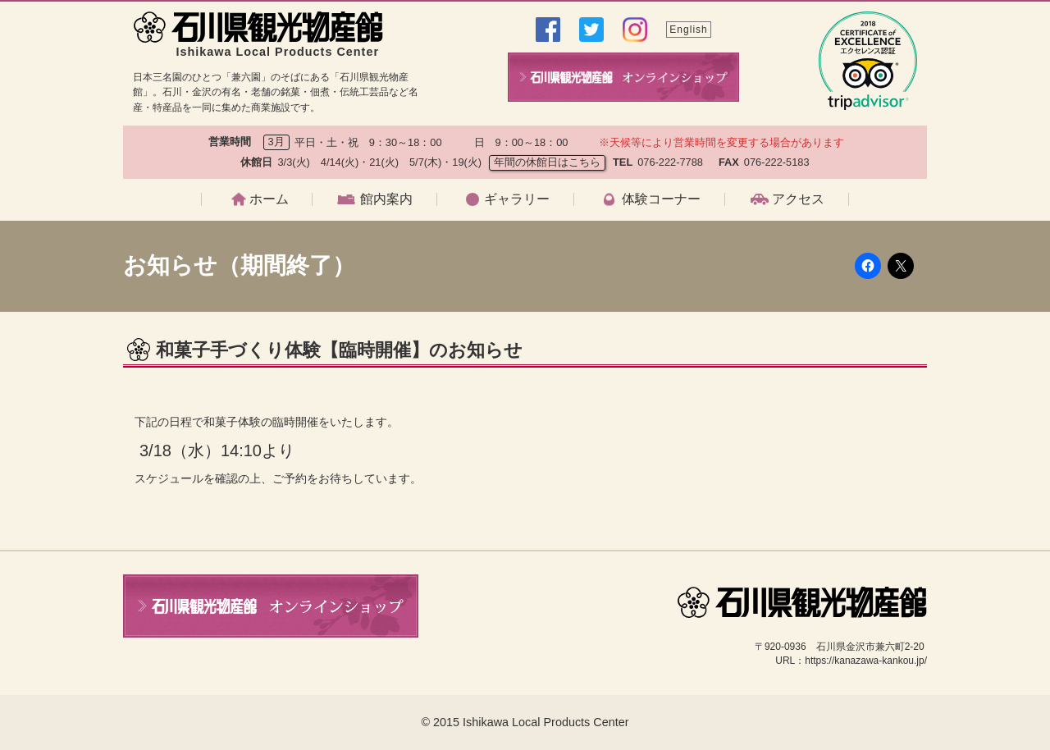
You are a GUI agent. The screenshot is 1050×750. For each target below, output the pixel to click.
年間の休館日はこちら (547, 162)
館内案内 (386, 199)
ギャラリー (517, 199)
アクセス (798, 199)
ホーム (269, 199)
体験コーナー (661, 199)
